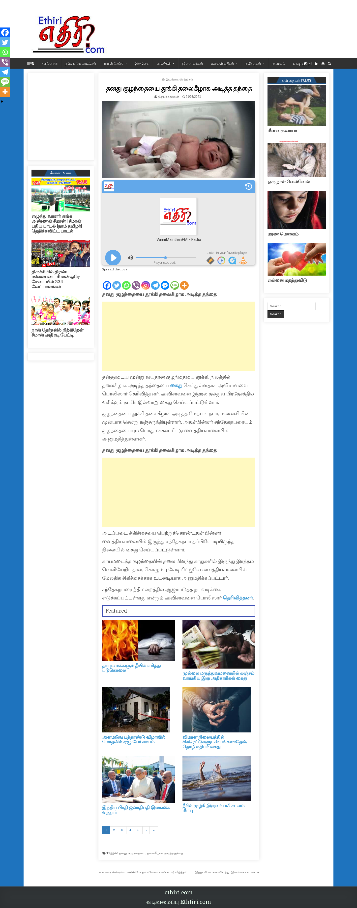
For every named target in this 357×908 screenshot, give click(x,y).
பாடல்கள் (163, 63)
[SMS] (174, 281)
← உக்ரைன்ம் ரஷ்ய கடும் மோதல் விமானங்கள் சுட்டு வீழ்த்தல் (142, 872)
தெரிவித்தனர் (237, 598)
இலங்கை (142, 63)
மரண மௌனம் (283, 234)
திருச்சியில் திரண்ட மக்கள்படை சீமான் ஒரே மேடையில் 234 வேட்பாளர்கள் (55, 279)
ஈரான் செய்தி (113, 63)
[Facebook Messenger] (165, 281)
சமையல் (278, 63)
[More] (184, 281)
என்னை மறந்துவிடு (287, 280)
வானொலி (50, 63)
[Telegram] (155, 281)
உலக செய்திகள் (222, 63)
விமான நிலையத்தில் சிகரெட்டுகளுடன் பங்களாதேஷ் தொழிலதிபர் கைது (214, 742)
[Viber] (136, 281)
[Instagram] (145, 281)
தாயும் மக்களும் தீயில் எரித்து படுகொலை (131, 668)
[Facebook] (107, 281)
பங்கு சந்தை (301, 63)
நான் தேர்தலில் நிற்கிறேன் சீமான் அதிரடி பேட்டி (57, 332)
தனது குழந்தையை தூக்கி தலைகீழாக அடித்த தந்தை (179, 88)
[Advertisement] (178, 336)
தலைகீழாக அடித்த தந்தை (165, 853)
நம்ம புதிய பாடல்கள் (80, 63)
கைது (176, 385)
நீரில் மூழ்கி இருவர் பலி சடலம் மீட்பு (213, 808)
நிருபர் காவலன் (168, 96)
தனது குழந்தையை (132, 853)
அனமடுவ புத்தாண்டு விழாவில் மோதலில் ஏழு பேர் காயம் (133, 740)
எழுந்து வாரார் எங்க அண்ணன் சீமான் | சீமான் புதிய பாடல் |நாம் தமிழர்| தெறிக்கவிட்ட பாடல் (56, 223)
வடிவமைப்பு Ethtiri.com (178, 902)
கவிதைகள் (253, 63)
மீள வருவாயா (282, 130)
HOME (30, 63)
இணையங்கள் (192, 63)
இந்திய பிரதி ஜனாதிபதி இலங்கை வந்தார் (136, 810)
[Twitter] (116, 281)
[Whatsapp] (126, 281)
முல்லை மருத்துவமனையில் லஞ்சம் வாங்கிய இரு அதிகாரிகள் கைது (218, 676)
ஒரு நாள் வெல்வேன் (289, 181)
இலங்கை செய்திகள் (179, 79)
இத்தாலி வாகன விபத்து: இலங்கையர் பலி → (227, 872)
